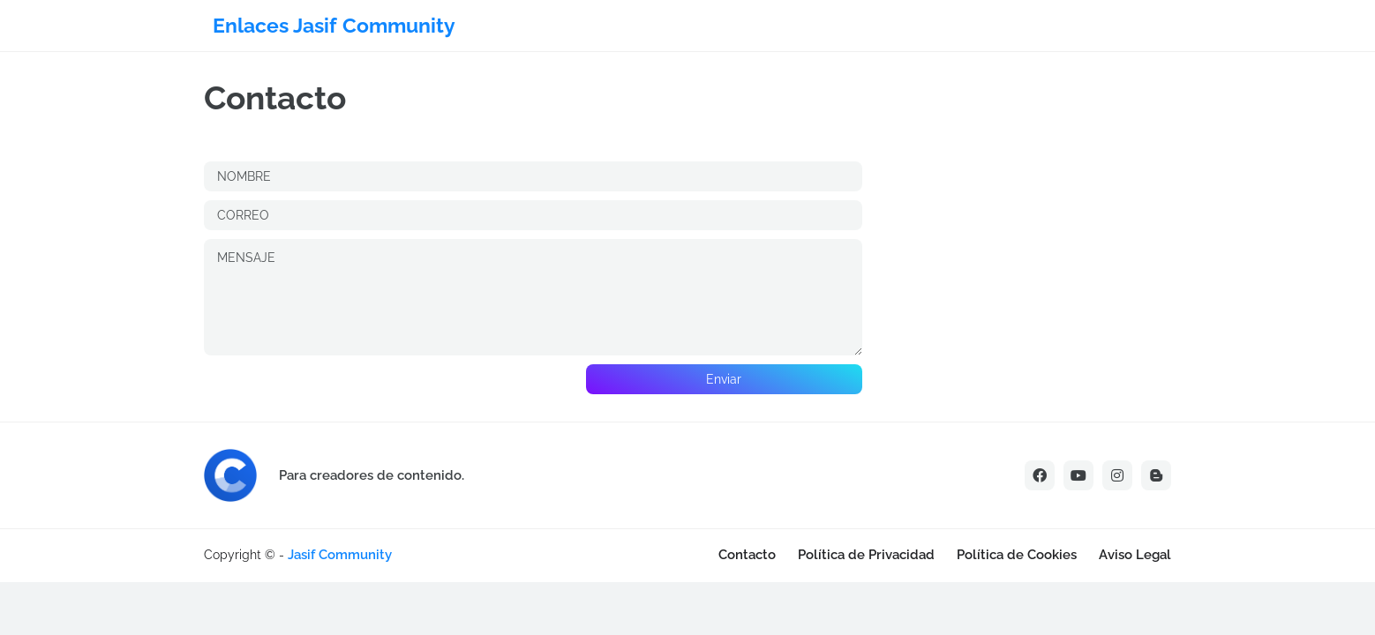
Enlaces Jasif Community (334, 25)
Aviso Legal (1135, 555)
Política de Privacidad (866, 555)
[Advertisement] (220, 577)
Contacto (747, 555)
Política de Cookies (1017, 555)
